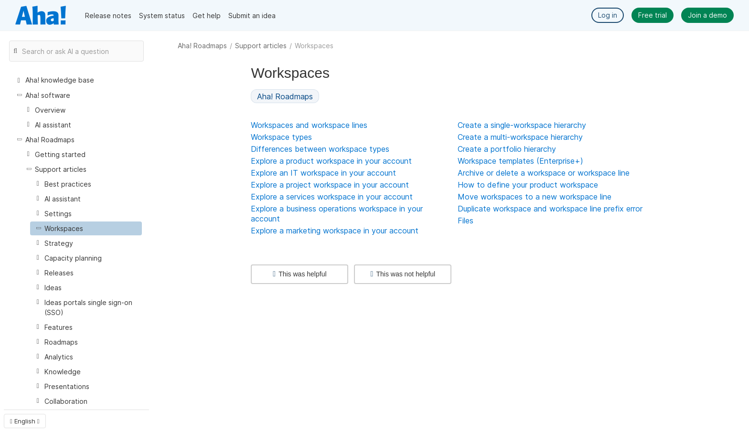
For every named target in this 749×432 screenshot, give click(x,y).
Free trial (652, 15)
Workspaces (63, 228)
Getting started (60, 154)
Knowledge (62, 372)
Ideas (53, 288)
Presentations (66, 386)
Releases (59, 273)
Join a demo (707, 15)
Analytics (58, 357)
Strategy (58, 243)
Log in (607, 15)
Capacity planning (73, 258)
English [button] (25, 421)
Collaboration (65, 401)
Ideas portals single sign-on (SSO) (88, 307)
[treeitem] (86, 228)
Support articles (261, 46)
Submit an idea (252, 15)
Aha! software (47, 95)
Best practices (67, 184)
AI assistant (53, 125)
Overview (50, 110)
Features (58, 327)
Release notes (108, 15)
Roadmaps (61, 342)
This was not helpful (403, 274)
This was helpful (299, 274)
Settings (58, 214)
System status (162, 15)
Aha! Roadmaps (202, 46)
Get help (207, 15)
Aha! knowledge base (59, 80)
